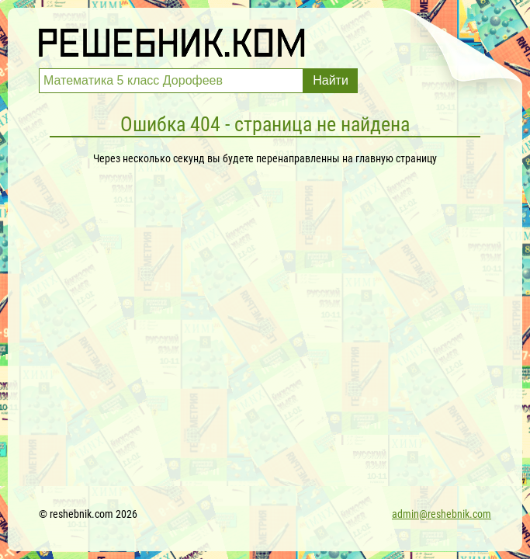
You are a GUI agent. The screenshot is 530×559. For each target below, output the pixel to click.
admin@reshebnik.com (441, 514)
